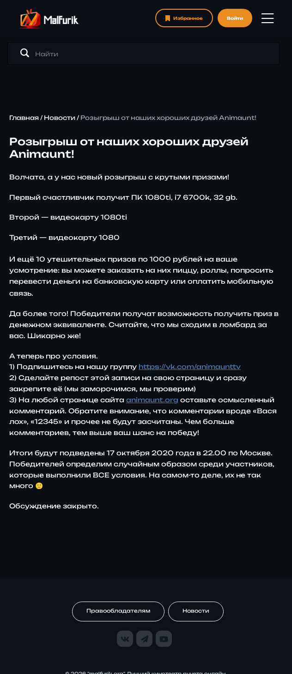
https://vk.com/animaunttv (190, 366)
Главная (24, 117)
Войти (235, 18)
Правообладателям (118, 611)
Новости (59, 117)
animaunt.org (152, 400)
